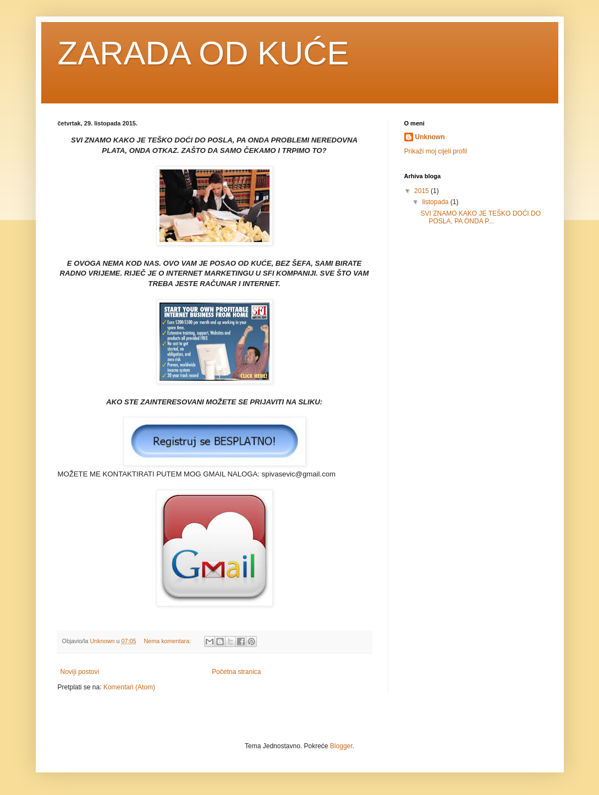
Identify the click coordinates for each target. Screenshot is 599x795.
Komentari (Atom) (129, 687)
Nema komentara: (168, 641)
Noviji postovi (80, 672)
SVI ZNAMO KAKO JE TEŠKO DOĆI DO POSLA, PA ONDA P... (480, 217)
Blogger (341, 746)
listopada (436, 202)
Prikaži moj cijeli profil (436, 151)
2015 (422, 191)
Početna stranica (236, 672)
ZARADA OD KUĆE (203, 53)
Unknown (430, 137)
